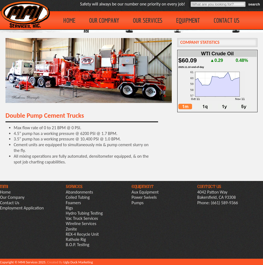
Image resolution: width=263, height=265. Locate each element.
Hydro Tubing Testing (84, 213)
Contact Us (226, 20)
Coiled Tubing (78, 197)
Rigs (69, 208)
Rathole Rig (76, 239)
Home (69, 20)
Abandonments (79, 192)
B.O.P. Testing (77, 244)
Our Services (147, 20)
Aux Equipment (145, 192)
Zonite (71, 229)
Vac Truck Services (82, 218)
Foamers (73, 202)
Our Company (104, 20)
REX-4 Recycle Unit (82, 234)
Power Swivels (144, 197)
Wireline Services (81, 223)
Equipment (188, 20)
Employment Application (22, 208)
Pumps (138, 202)
